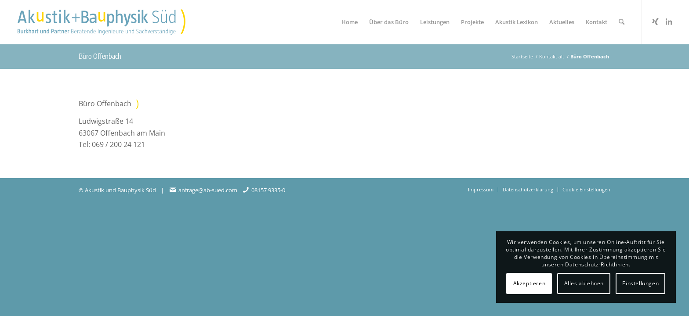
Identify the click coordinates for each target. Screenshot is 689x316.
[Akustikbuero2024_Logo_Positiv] (101, 22)
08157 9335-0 (268, 190)
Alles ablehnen (584, 283)
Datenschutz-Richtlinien (597, 264)
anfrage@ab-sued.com (207, 190)
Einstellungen (640, 283)
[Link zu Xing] (655, 21)
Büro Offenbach (100, 56)
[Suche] (621, 22)
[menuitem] (349, 22)
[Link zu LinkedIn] (668, 21)
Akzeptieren (529, 283)
